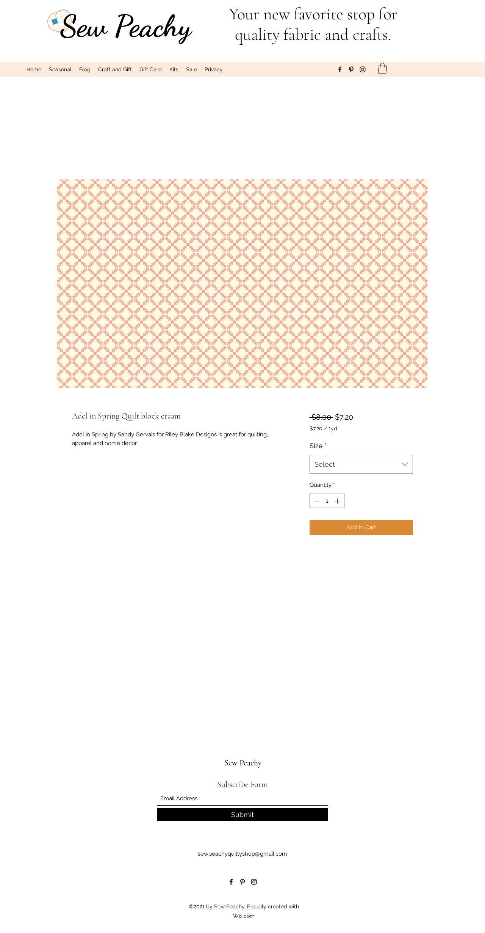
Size (318, 446)
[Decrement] (316, 501)
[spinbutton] (327, 501)
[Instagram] (362, 69)
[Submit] (242, 814)
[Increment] (338, 501)
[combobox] (361, 464)
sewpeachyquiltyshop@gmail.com (242, 853)
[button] (382, 68)
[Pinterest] (351, 69)
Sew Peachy (125, 26)
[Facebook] (340, 69)
